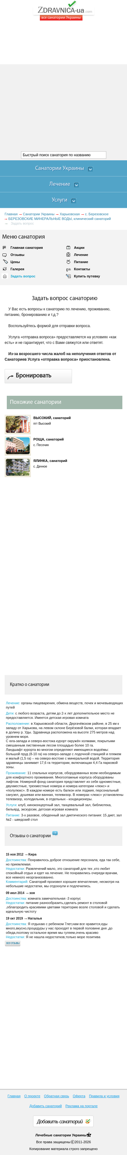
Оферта (79, 1096)
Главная (11, 214)
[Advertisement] (63, 86)
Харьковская (70, 214)
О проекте (32, 1096)
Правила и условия (104, 1096)
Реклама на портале (82, 1106)
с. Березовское (96, 214)
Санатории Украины (38, 214)
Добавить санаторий (45, 1106)
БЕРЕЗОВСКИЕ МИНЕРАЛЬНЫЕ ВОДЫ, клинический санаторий (59, 219)
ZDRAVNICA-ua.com (71, 10)
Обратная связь (56, 1096)
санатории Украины (70, 1135)
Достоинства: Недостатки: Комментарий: (63, 873)
